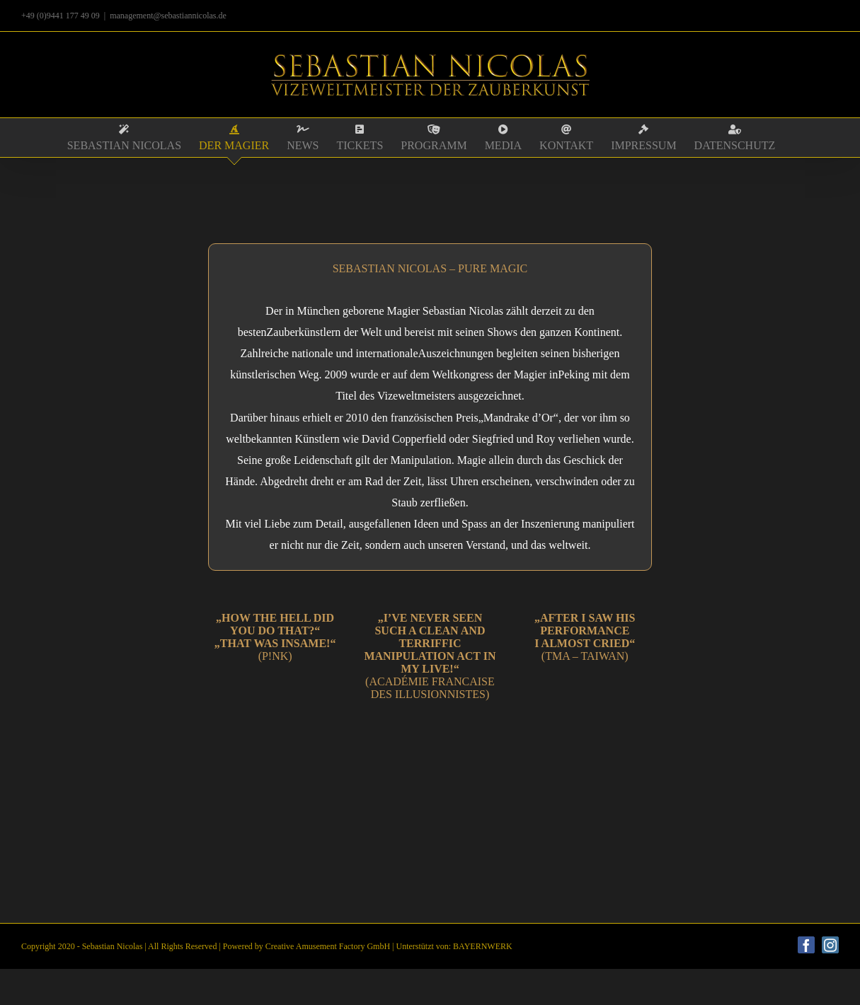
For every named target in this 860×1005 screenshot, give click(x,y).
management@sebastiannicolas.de (168, 16)
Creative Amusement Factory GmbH (327, 946)
